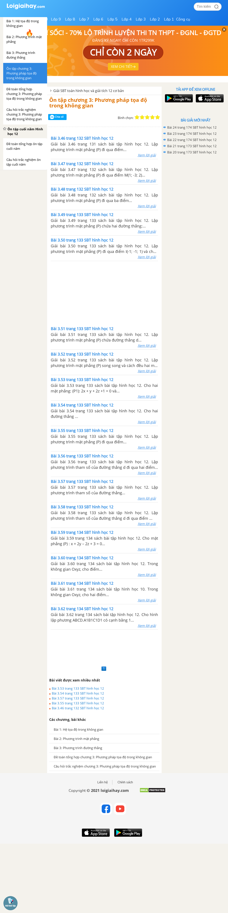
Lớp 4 (127, 19)
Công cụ (183, 19)
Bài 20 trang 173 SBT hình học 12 (192, 152)
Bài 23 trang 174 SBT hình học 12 (192, 133)
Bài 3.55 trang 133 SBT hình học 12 (78, 703)
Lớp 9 (56, 19)
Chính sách (125, 782)
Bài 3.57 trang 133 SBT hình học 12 (78, 698)
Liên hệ (102, 782)
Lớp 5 (112, 19)
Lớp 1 (169, 19)
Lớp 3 (141, 19)
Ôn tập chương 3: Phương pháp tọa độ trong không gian (98, 102)
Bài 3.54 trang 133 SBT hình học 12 (78, 693)
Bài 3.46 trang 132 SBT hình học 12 (78, 708)
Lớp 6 (98, 19)
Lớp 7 (84, 19)
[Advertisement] (104, 293)
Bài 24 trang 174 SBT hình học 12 (192, 127)
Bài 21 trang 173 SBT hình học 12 (192, 146)
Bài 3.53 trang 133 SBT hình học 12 (78, 688)
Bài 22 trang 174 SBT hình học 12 (192, 140)
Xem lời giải (147, 155)
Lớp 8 (70, 19)
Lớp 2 (155, 19)
